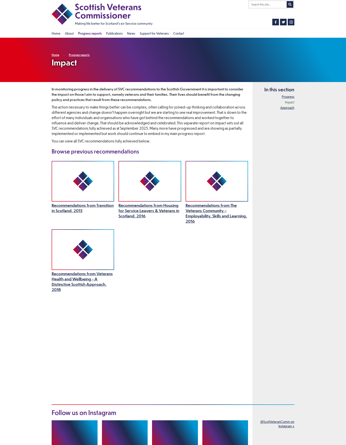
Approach (287, 108)
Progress (288, 97)
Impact (289, 102)
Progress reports (79, 55)
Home (55, 55)
